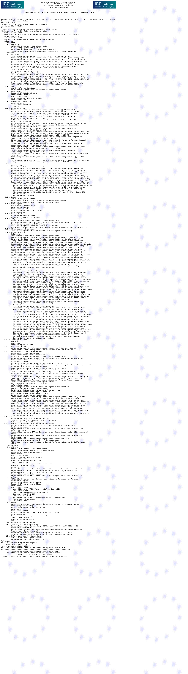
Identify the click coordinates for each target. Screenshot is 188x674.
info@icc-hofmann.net (61, 7)
